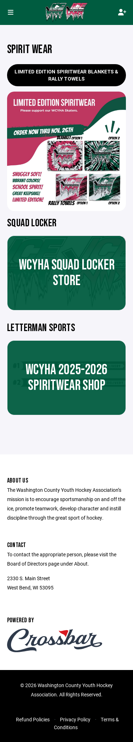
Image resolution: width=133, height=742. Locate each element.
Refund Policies (33, 719)
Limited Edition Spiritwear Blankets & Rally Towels (66, 75)
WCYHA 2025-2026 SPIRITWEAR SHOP (66, 377)
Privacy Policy (75, 719)
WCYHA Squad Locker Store (67, 273)
